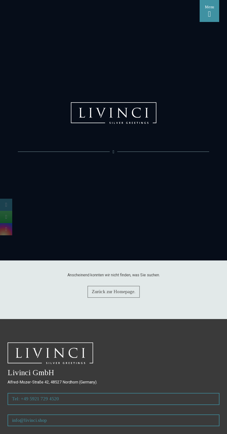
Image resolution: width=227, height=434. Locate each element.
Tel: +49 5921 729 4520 (35, 398)
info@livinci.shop (29, 420)
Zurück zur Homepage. (113, 291)
